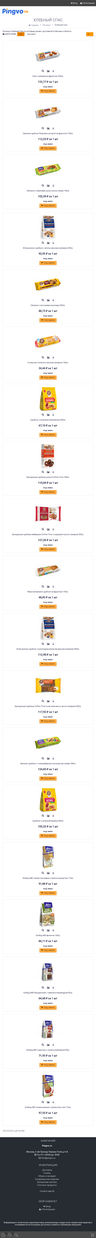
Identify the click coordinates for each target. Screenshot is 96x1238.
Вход (74, 3)
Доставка (47, 1170)
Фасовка (31, 34)
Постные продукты (47, 1185)
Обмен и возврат (47, 1176)
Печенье (46, 25)
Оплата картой (47, 1191)
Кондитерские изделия (47, 1179)
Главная (34, 25)
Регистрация (87, 3)
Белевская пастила (47, 1182)
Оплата (47, 1173)
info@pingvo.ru (48, 1158)
